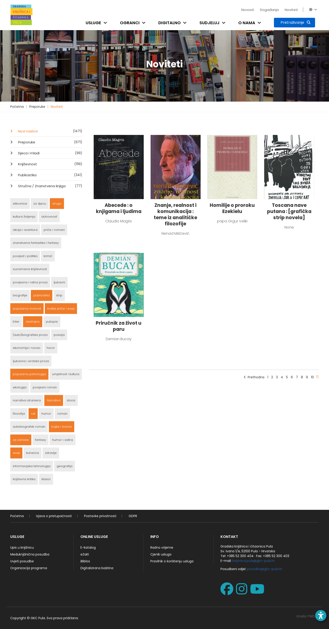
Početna (17, 106)
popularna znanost (27, 308)
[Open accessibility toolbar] (320, 615)
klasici (46, 479)
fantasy (40, 440)
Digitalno (169, 23)
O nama (246, 23)
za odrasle (21, 440)
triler (16, 321)
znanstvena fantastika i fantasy (36, 243)
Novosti (247, 9)
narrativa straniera (27, 400)
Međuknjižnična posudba (29, 554)
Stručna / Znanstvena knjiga (49, 186)
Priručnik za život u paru (118, 326)
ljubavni (59, 282)
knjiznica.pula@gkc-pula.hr (253, 560)
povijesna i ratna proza (30, 282)
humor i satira (62, 440)
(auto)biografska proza (30, 335)
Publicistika (49, 175)
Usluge (93, 23)
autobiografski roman (29, 426)
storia (71, 400)
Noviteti (291, 9)
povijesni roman (45, 387)
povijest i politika (25, 256)
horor (51, 348)
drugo (56, 203)
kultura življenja (24, 216)
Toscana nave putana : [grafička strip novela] (289, 211)
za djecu (39, 203)
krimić (48, 256)
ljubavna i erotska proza (31, 361)
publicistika (41, 295)
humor (46, 413)
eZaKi (84, 554)
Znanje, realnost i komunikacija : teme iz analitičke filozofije (175, 214)
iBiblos (85, 561)
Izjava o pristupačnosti (54, 516)
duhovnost (49, 216)
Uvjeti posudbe (22, 561)
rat (33, 413)
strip (59, 295)
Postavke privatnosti (100, 516)
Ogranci (130, 23)
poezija (59, 335)
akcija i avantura (25, 230)
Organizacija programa (28, 568)
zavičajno (33, 321)
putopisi (52, 321)
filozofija (19, 413)
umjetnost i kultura (65, 374)
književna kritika (24, 479)
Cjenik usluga (160, 554)
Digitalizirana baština (96, 568)
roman (62, 413)
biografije (20, 295)
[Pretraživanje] (294, 22)
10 (312, 377)
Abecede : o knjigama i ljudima (118, 208)
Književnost (49, 164)
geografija (64, 466)
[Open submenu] (106, 23)
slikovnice (20, 203)
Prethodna (254, 377)
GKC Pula (38, 618)
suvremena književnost (30, 269)
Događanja (269, 9)
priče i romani (54, 230)
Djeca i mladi (49, 153)
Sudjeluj (209, 23)
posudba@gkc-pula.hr (264, 569)
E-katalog (88, 547)
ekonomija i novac (26, 348)
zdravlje (51, 453)
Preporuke (37, 106)
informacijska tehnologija (31, 466)
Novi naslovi (49, 131)
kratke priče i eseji (60, 308)
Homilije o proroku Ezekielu (232, 208)
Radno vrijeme (161, 547)
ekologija (20, 387)
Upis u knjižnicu (22, 547)
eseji (16, 453)
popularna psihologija (29, 374)
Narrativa (54, 400)
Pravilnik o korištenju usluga (172, 561)
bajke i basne (61, 426)
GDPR (133, 516)
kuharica (32, 453)
